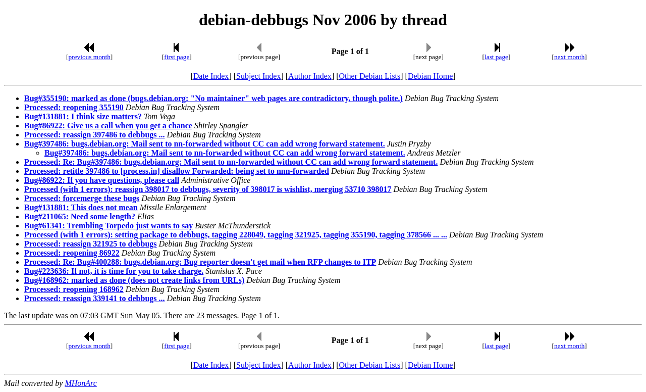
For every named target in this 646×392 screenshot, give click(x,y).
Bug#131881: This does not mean (81, 207)
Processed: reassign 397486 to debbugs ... (94, 134)
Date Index (211, 76)
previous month (90, 57)
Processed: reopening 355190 (74, 107)
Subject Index (258, 76)
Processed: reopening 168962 (74, 289)
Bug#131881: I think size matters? (83, 116)
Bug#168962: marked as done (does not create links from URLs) (134, 280)
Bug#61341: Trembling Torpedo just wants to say (108, 225)
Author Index (310, 76)
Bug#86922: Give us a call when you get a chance (108, 125)
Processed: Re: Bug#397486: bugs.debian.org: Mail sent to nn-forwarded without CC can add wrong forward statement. (231, 162)
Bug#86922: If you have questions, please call (101, 180)
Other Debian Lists (370, 76)
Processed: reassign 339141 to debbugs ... (94, 298)
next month (569, 57)
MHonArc (80, 383)
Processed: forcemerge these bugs (81, 198)
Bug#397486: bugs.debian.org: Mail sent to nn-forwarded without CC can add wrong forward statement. (204, 143)
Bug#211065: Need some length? (79, 216)
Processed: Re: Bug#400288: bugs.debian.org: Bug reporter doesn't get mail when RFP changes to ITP (200, 262)
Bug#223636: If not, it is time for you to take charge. (113, 271)
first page (176, 57)
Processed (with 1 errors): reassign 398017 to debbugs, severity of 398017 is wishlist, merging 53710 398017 (208, 189)
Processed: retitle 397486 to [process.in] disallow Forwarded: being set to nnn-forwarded (176, 171)
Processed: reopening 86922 (72, 253)
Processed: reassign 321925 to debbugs (90, 243)
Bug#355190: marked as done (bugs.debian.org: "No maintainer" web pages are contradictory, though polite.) (213, 98)
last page (496, 57)
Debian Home (430, 76)
